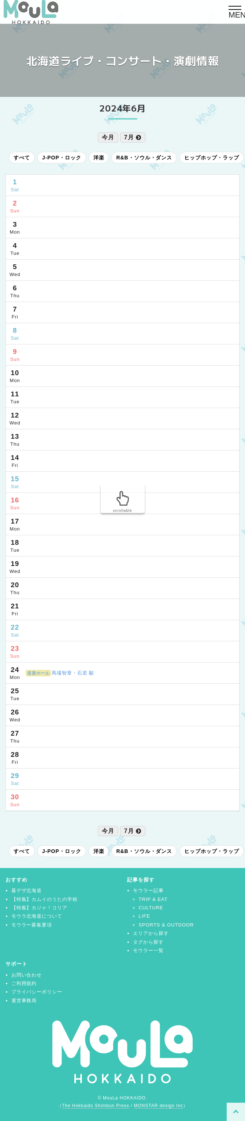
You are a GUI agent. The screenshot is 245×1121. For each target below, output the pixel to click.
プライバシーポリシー (37, 991)
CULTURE (150, 907)
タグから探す (148, 942)
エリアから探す (151, 933)
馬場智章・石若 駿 (60, 673)
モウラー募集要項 (31, 925)
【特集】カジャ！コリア (39, 907)
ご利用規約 (24, 983)
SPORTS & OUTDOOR (166, 925)
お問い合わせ (26, 975)
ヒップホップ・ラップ (211, 158)
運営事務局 (24, 1000)
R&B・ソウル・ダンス (144, 158)
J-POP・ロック (61, 158)
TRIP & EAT (152, 899)
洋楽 (98, 158)
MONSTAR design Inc (158, 1105)
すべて (22, 158)
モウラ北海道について (37, 916)
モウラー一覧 (148, 950)
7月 (132, 137)
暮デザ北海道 (26, 890)
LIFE (144, 916)
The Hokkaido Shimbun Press (95, 1105)
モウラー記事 (148, 890)
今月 (108, 137)
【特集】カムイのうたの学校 (44, 899)
